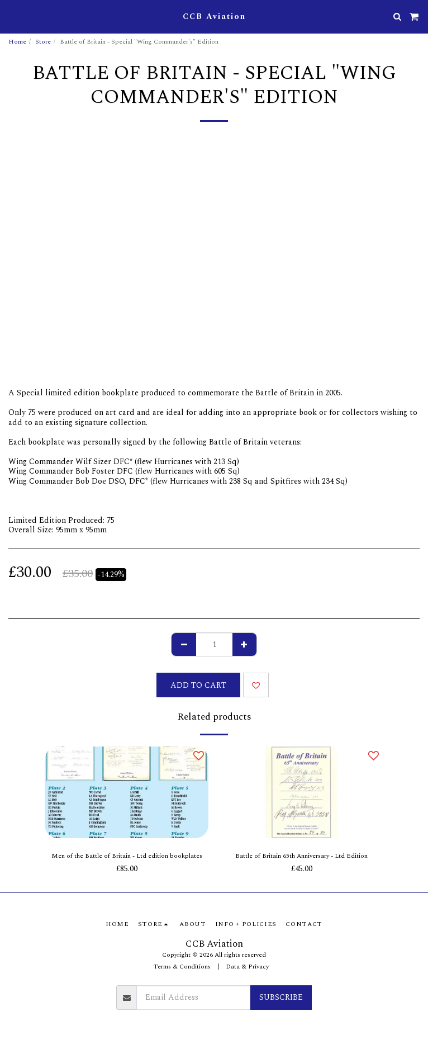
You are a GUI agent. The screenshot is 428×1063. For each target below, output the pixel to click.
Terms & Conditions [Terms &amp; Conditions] (182, 966)
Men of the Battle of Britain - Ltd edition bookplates (126, 856)
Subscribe (281, 997)
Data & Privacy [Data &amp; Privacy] (247, 966)
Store (43, 41)
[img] (126, 793)
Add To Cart (198, 685)
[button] (12, 16)
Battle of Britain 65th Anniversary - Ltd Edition (301, 856)
